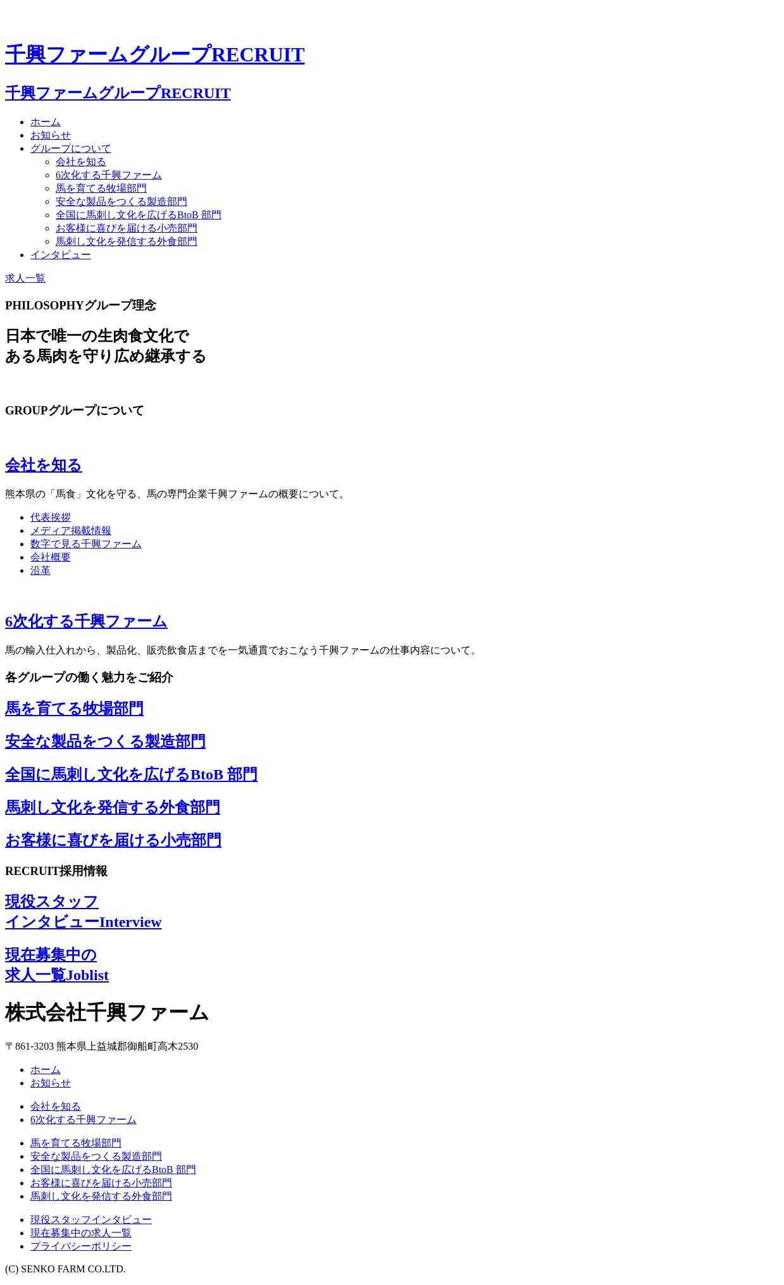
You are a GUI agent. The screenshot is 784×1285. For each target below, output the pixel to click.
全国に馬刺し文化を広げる (138, 214)
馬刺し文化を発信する (126, 241)
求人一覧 (25, 278)
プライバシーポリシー (81, 1246)
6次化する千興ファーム (109, 175)
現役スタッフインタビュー (91, 1219)
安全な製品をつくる (121, 201)
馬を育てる (101, 188)
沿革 (40, 570)
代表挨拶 (50, 517)
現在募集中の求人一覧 (81, 1232)
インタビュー (60, 254)
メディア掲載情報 (70, 530)
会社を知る (81, 161)
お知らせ (50, 135)
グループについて (70, 148)
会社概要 (50, 557)
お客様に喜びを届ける (126, 228)
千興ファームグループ (155, 54)
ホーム (45, 121)
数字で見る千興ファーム (86, 543)
